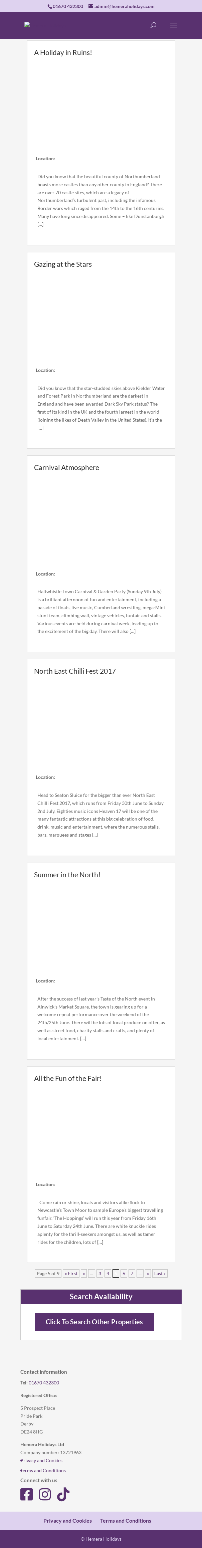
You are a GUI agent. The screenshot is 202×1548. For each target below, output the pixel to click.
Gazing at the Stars (63, 264)
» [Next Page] (148, 1273)
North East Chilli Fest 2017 (75, 671)
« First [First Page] (71, 1273)
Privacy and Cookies (41, 1460)
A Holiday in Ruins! (63, 52)
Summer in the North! (67, 874)
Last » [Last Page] (160, 1273)
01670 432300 (44, 1382)
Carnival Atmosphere (66, 467)
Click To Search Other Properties (94, 1322)
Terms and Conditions (43, 1470)
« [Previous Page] (84, 1273)
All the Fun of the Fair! (68, 1078)
